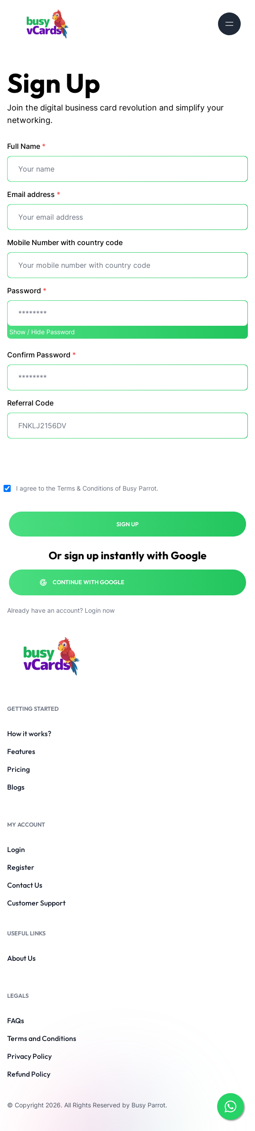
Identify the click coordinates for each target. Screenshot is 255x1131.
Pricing (18, 769)
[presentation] (75, 463)
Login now (100, 610)
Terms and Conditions (41, 1038)
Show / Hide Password (42, 332)
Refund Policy (28, 1074)
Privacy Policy (29, 1056)
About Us (21, 958)
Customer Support (36, 902)
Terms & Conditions (85, 488)
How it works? (29, 733)
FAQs (15, 1020)
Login (16, 849)
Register (20, 867)
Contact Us (24, 885)
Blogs (16, 787)
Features (21, 751)
